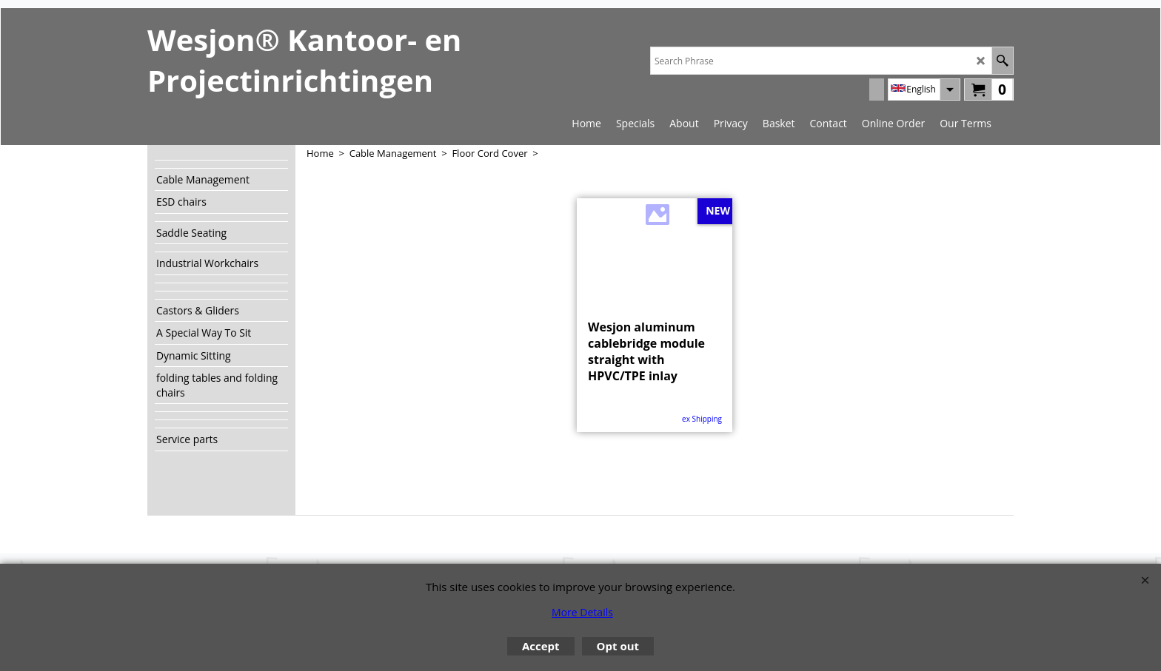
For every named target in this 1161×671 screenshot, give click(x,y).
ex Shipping (702, 419)
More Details (582, 612)
